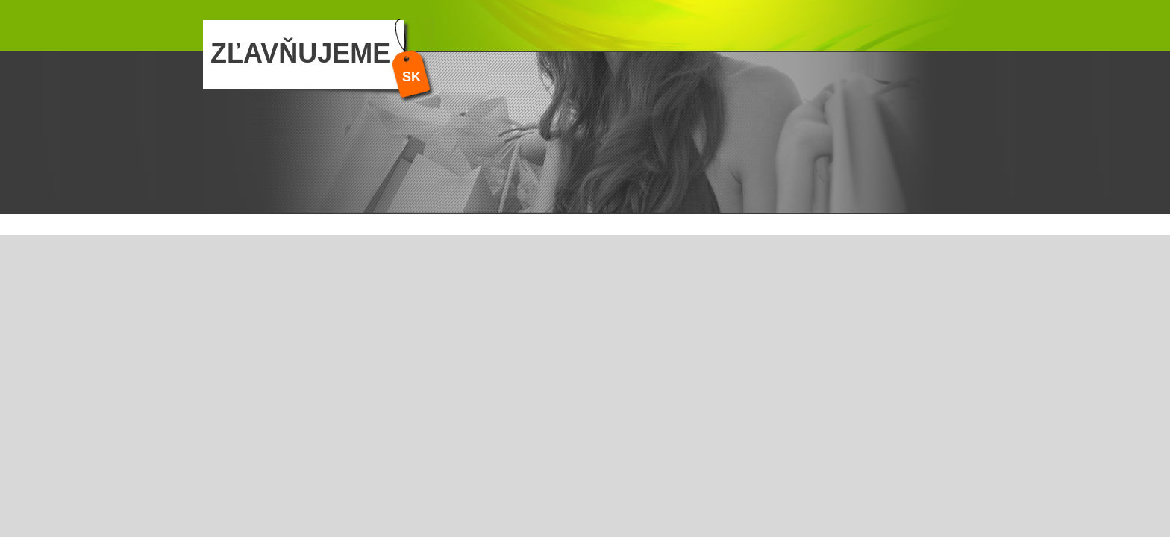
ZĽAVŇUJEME (300, 53)
